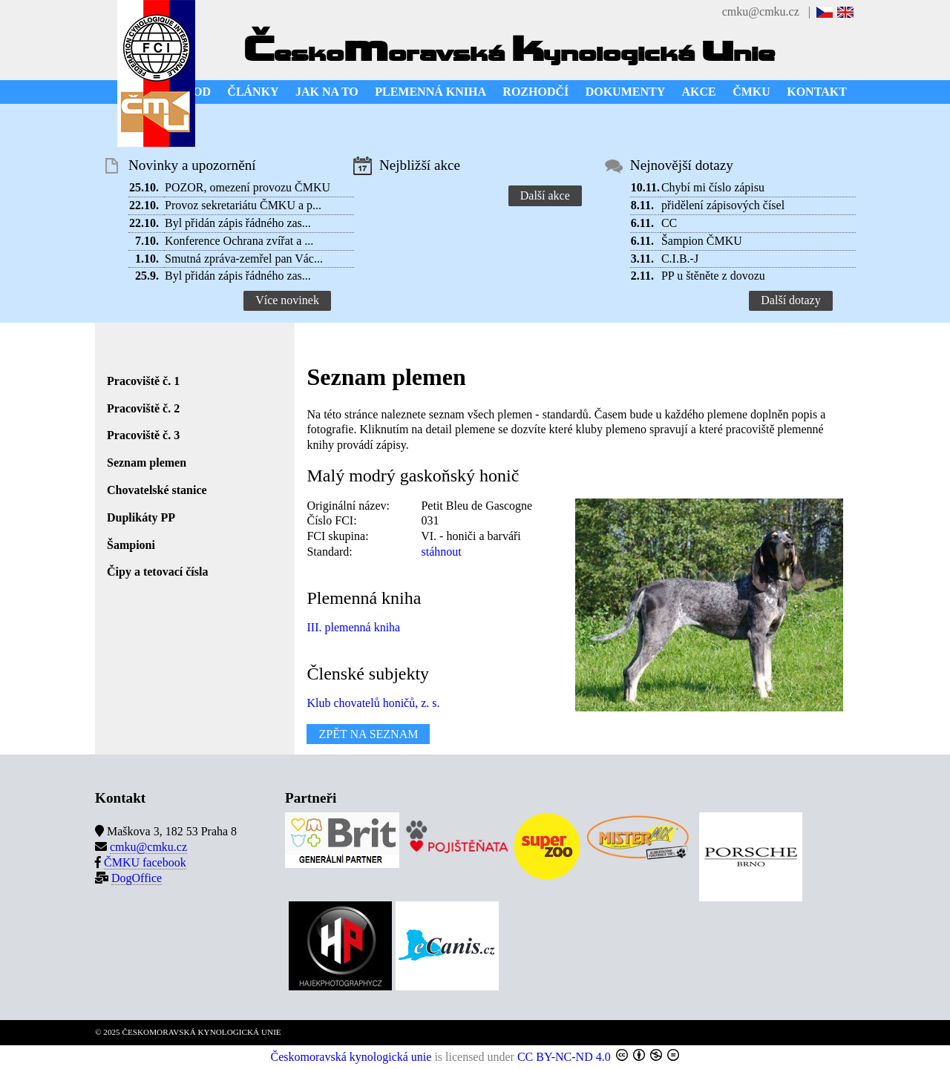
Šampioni (131, 545)
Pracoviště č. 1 (143, 381)
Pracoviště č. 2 (143, 408)
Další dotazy (790, 300)
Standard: (329, 551)
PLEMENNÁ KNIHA (430, 91)
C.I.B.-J (679, 258)
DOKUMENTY (626, 91)
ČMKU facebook (145, 862)
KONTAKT (817, 91)
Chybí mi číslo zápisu (712, 187)
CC (669, 223)
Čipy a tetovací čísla (157, 571)
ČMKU (751, 91)
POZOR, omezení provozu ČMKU (247, 187)
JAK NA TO (326, 91)
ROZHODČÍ (535, 91)
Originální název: (348, 505)
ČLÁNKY (252, 91)
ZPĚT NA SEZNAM (368, 734)
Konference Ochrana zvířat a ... (239, 240)
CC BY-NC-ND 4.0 (564, 1056)
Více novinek (287, 300)
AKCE (699, 91)
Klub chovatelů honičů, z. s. (373, 703)
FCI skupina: (337, 536)
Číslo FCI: (331, 520)
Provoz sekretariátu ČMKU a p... (243, 205)
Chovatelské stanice (157, 490)
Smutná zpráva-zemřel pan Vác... (244, 258)
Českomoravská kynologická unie (351, 1056)
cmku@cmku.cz (760, 11)
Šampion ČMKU (701, 240)
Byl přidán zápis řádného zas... (238, 223)
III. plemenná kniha (353, 627)
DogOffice (136, 878)
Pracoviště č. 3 (143, 435)
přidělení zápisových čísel (722, 205)
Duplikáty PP (141, 517)
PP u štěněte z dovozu (713, 275)
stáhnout (441, 551)
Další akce (545, 195)
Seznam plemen (146, 462)
